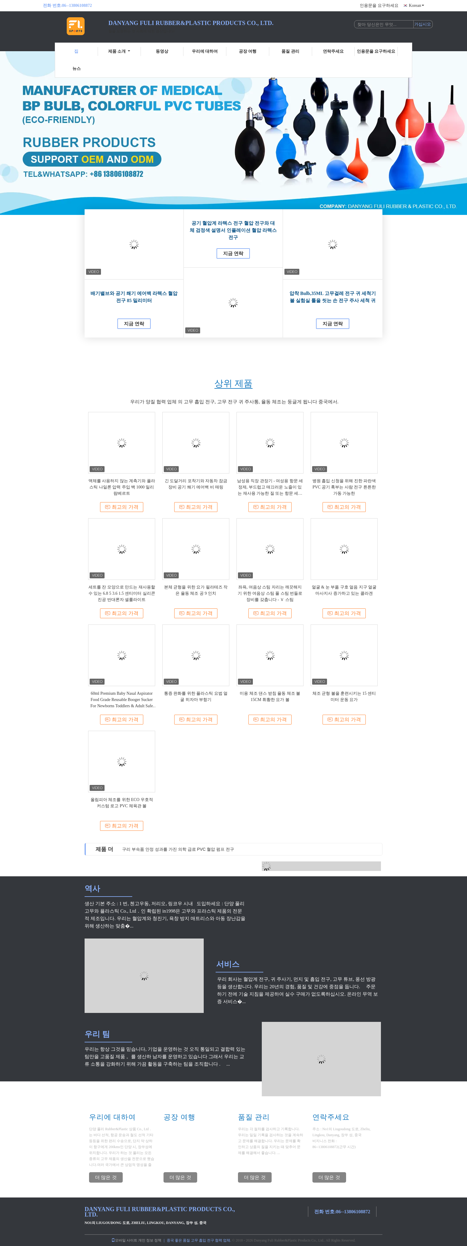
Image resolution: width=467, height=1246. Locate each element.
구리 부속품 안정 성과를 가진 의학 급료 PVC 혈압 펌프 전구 (178, 849)
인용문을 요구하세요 (379, 5)
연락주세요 (333, 51)
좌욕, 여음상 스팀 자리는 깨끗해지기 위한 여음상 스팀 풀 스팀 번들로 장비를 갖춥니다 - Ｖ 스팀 (270, 593)
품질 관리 (290, 51)
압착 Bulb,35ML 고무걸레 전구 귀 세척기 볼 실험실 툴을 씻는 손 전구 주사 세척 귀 (332, 297)
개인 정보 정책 (149, 1240)
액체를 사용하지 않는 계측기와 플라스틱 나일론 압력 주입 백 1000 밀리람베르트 (121, 487)
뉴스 (76, 68)
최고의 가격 (121, 507)
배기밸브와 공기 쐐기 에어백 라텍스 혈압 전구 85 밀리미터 (134, 297)
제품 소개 (119, 51)
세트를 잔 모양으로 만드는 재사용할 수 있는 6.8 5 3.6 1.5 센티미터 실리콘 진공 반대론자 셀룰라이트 (121, 593)
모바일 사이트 (124, 1240)
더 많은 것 (106, 1177)
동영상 (162, 51)
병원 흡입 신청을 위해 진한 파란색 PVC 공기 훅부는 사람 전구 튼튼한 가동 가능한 (344, 487)
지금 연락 (134, 323)
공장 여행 (248, 51)
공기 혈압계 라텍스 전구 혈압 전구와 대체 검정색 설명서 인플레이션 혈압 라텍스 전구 (233, 230)
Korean (416, 5)
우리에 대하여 (205, 51)
